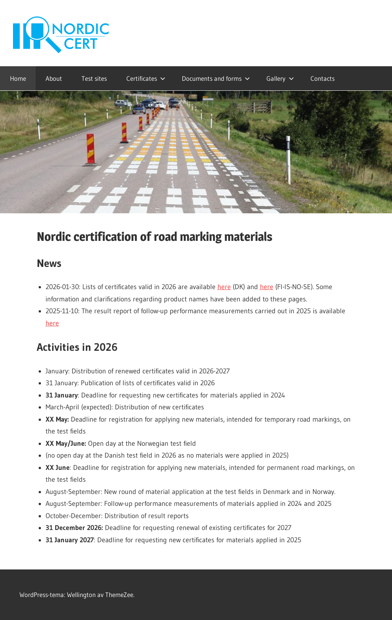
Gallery (280, 78)
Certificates (145, 78)
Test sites (94, 78)
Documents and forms (216, 78)
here (224, 287)
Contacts (322, 78)
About (54, 78)
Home (18, 78)
